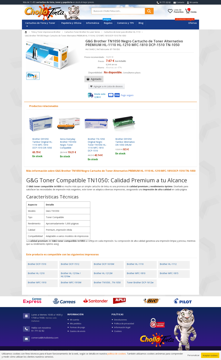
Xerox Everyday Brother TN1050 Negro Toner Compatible (68, 143)
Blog (141, 22)
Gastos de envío (77, 331)
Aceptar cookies (210, 357)
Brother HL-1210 (36, 273)
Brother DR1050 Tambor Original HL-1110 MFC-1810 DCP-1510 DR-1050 (42, 143)
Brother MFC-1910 (37, 282)
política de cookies (116, 355)
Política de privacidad (124, 323)
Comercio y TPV (125, 22)
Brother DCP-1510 (37, 264)
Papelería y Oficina (71, 22)
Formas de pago (77, 327)
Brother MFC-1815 (169, 273)
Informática (92, 22)
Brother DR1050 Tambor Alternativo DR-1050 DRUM (125, 141)
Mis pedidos (75, 323)
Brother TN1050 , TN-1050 (107, 282)
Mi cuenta (194, 2)
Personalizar (194, 356)
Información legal (122, 327)
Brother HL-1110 (135, 264)
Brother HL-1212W (103, 273)
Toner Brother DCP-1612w (140, 282)
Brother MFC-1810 (136, 273)
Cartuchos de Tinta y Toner (40, 24)
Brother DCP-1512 (70, 264)
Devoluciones (120, 319)
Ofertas (192, 22)
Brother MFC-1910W (71, 282)
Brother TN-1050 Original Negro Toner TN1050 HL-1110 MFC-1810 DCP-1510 (97, 144)
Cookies (118, 331)
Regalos (107, 22)
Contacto (178, 2)
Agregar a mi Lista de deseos (106, 86)
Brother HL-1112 (168, 264)
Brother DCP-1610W (104, 264)
